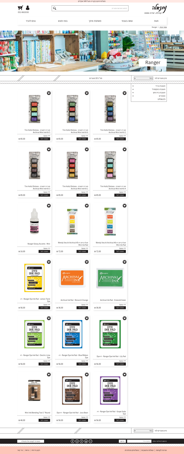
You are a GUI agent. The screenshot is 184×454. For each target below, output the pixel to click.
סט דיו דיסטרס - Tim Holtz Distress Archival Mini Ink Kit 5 (37, 131)
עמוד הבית (163, 27)
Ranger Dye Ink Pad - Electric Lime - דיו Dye (35, 356)
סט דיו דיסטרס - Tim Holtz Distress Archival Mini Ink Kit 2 (113, 131)
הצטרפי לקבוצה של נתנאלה (30, 441)
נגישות (27, 450)
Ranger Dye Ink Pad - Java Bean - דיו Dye (72, 413)
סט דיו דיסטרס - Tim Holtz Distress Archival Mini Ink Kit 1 (75, 187)
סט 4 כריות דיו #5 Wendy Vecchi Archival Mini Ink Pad (73, 244)
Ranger (121, 135)
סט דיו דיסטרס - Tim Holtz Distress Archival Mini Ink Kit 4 (113, 187)
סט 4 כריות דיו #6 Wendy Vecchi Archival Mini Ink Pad (111, 244)
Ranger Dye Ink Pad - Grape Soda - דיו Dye (111, 412)
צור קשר (20, 450)
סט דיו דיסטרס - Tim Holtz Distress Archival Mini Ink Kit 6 (75, 131)
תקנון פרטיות (35, 450)
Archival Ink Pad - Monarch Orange (74, 300)
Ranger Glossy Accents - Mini (39, 244)
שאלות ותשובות (147, 450)
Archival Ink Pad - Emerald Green (113, 300)
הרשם (122, 441)
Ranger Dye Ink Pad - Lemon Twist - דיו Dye (35, 300)
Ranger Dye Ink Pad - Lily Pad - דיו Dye (111, 356)
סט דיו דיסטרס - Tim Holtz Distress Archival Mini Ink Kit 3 (37, 187)
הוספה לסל (120, 139)
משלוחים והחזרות (132, 450)
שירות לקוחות (161, 450)
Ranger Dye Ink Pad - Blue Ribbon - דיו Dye (73, 356)
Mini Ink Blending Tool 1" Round (37, 413)
